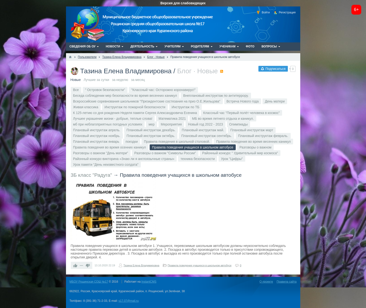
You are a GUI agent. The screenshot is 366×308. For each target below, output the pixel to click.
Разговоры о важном (256, 147)
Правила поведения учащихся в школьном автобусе (181, 175)
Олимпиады (238, 124)
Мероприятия (171, 124)
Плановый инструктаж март (251, 130)
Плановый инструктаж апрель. (96, 130)
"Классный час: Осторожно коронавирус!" (163, 90)
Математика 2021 (172, 118)
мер (151, 124)
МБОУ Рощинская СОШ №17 (89, 281)
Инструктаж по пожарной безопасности (134, 107)
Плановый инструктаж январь (96, 141)
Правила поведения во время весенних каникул (253, 141)
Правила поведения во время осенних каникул (109, 147)
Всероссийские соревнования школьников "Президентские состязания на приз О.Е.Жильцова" (146, 101)
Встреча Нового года (243, 101)
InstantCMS (149, 281)
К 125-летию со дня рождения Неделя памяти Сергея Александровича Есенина (135, 113)
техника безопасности (197, 159)
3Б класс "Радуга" (91, 175)
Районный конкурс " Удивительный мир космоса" (240, 153)
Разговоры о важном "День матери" (100, 153)
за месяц (138, 80)
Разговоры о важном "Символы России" (165, 153)
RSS (222, 71)
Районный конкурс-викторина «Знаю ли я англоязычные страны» (124, 159)
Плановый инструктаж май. (203, 130)
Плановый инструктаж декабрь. (150, 130)
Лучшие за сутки (96, 80)
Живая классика (85, 107)
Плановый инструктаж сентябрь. (206, 136)
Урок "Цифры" (232, 159)
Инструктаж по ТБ (185, 107)
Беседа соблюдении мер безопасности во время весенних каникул (125, 95)
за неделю (120, 80)
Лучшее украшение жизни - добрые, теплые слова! (113, 118)
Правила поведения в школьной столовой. (177, 141)
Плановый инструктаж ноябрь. (96, 136)
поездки (132, 141)
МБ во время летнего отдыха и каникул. (223, 118)
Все (76, 90)
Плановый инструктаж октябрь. (151, 136)
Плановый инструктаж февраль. (263, 136)
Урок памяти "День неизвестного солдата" (105, 164)
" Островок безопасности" (105, 90)
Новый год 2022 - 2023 (205, 124)
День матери (275, 101)
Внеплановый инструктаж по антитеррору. (216, 95)
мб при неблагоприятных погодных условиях (107, 124)
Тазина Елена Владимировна (125, 71)
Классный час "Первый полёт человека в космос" (241, 113)
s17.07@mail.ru (129, 300)
